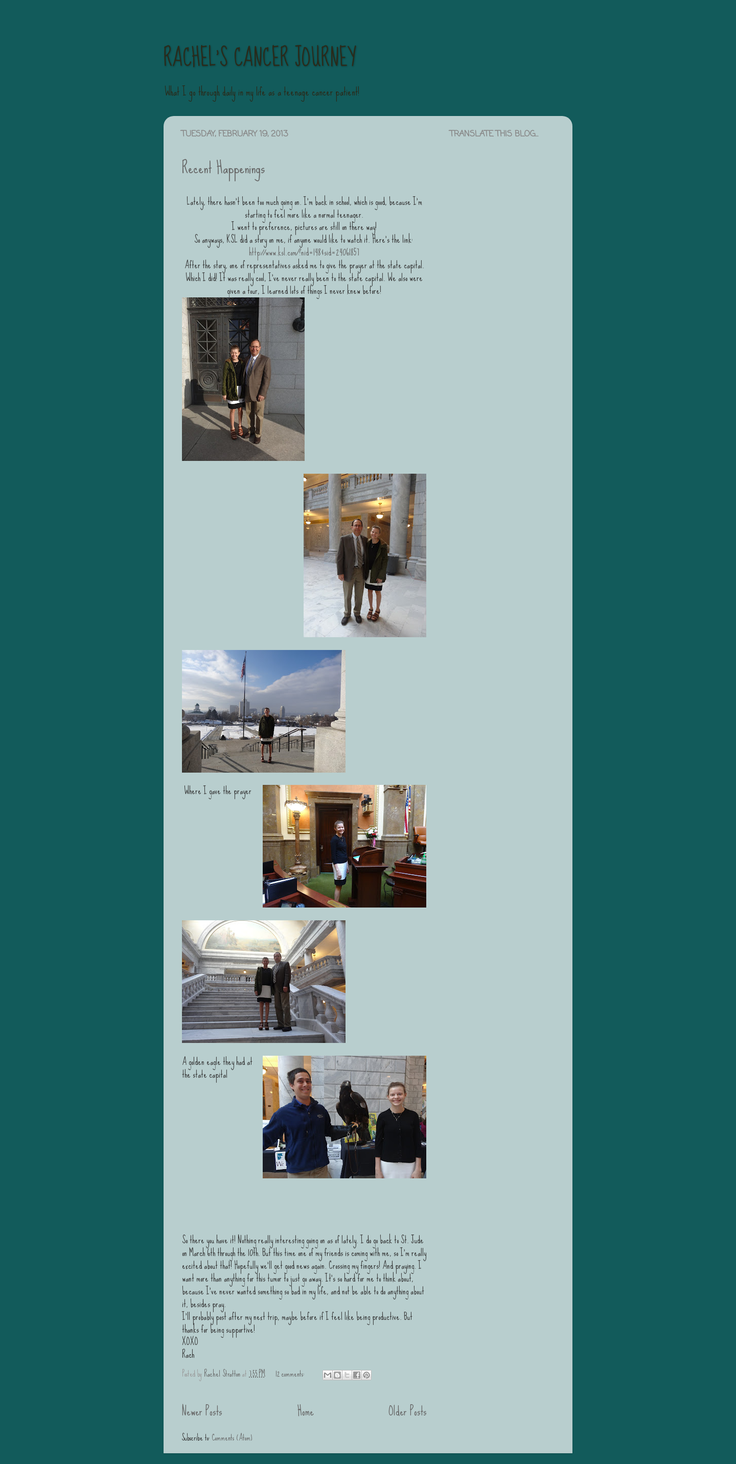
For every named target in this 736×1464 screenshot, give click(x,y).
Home (305, 1411)
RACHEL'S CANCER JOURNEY (260, 58)
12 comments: (290, 1373)
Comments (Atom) (232, 1437)
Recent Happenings (223, 168)
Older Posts (407, 1411)
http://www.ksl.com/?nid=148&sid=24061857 (304, 252)
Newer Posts (201, 1411)
